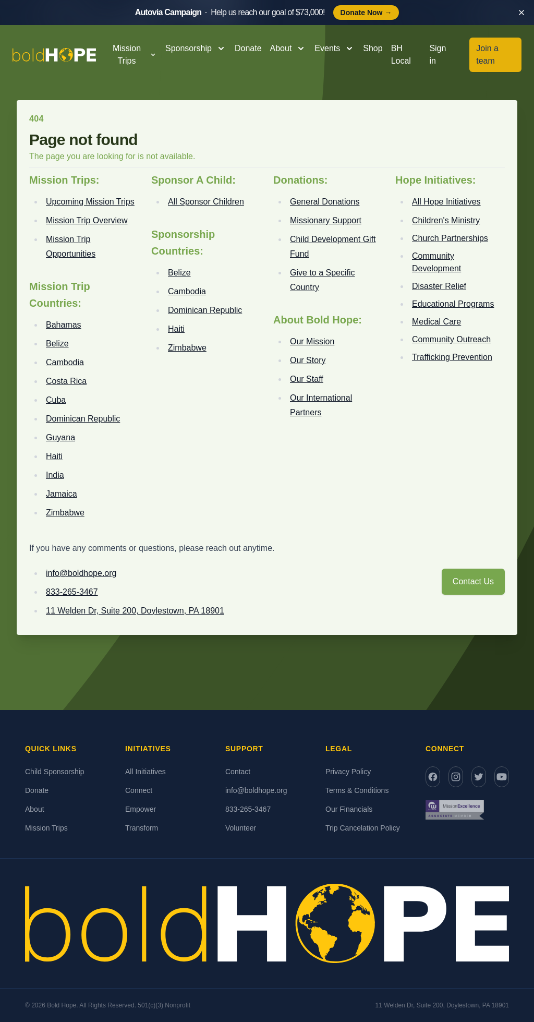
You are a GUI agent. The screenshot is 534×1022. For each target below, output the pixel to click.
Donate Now (366, 12)
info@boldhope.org (81, 573)
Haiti (54, 456)
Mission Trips (46, 828)
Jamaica (61, 493)
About (34, 809)
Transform (141, 828)
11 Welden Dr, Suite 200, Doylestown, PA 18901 (135, 610)
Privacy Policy (348, 771)
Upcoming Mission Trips (90, 201)
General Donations (324, 201)
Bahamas (63, 324)
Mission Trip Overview (86, 220)
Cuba (56, 399)
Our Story (307, 360)
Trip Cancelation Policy (362, 828)
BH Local (401, 54)
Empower (140, 809)
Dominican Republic (83, 418)
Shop (372, 48)
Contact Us (473, 581)
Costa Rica (66, 381)
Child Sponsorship (54, 771)
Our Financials (348, 809)
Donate (248, 48)
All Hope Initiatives (446, 201)
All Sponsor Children (206, 201)
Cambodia (65, 362)
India (55, 475)
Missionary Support (325, 220)
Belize (57, 343)
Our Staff (306, 379)
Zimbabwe (65, 512)
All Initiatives (145, 771)
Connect (138, 790)
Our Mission (312, 341)
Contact (237, 771)
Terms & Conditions (357, 790)
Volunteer (240, 828)
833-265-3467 (72, 591)
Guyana (60, 437)
